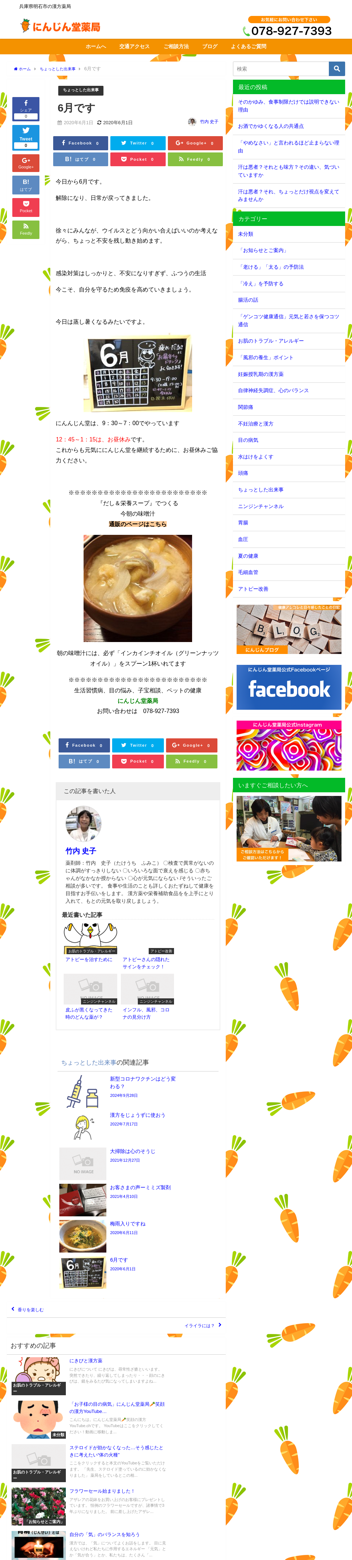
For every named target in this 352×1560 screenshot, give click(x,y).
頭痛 (243, 472)
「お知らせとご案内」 (263, 250)
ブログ (209, 46)
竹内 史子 (209, 122)
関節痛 (245, 407)
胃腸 (243, 522)
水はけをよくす (255, 456)
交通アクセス (134, 46)
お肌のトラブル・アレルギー (271, 340)
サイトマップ (66, 1550)
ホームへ (96, 46)
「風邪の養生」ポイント (266, 357)
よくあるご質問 (248, 46)
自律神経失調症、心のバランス (273, 390)
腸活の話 (248, 299)
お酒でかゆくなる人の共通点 (271, 126)
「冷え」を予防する (261, 283)
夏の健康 (248, 555)
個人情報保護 (99, 1550)
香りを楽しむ (37, 1172)
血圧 (243, 539)
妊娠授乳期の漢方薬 (261, 374)
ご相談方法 (176, 46)
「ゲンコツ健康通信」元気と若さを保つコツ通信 (288, 320)
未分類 (245, 233)
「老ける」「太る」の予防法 (271, 266)
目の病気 (248, 440)
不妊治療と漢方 (255, 423)
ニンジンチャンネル (261, 506)
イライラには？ (192, 1193)
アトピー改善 (253, 588)
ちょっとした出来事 (84, 90)
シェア (26, 109)
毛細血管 (248, 572)
